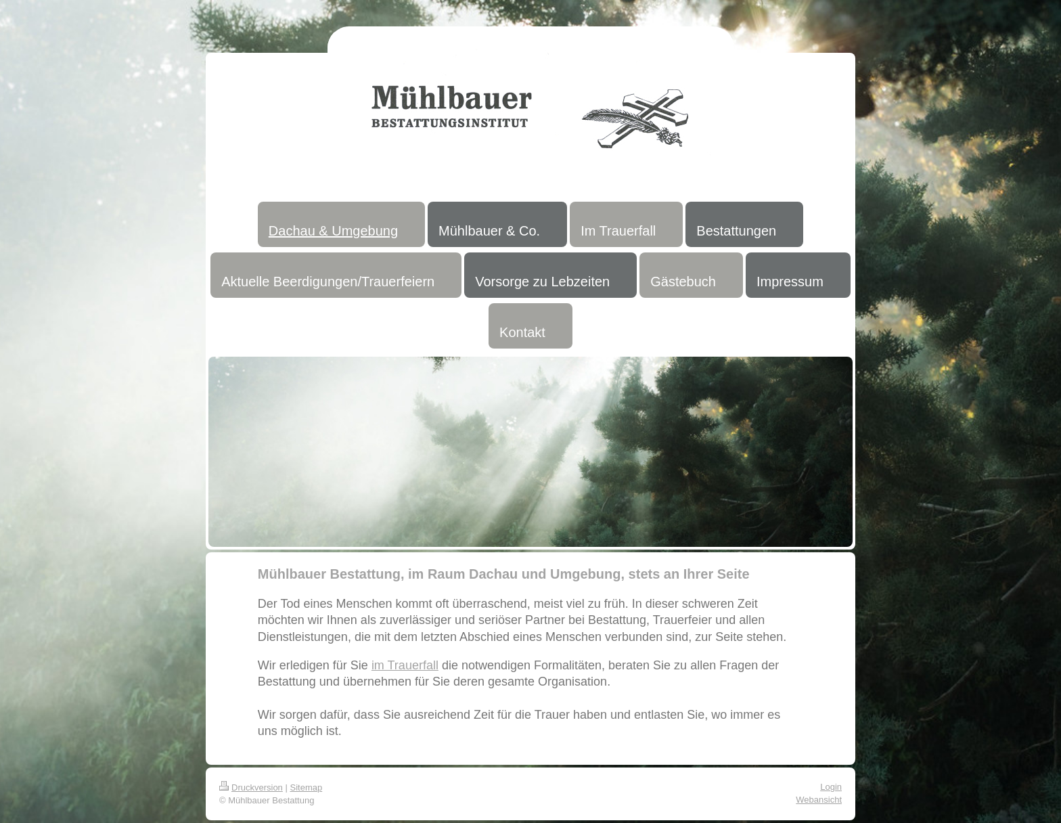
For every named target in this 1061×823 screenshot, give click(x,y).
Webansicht (819, 800)
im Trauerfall (404, 665)
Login (831, 787)
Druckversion (251, 787)
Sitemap (306, 787)
